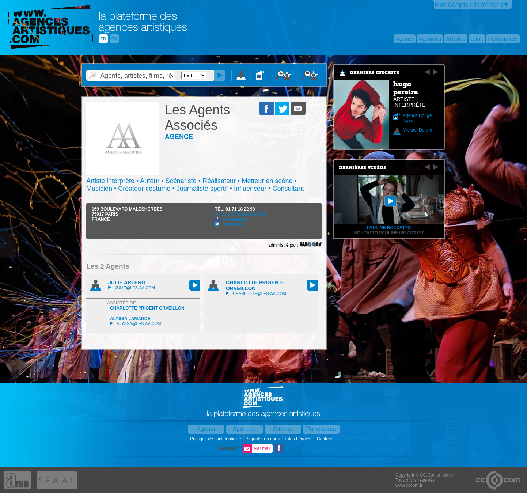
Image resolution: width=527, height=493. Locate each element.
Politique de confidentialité (216, 438)
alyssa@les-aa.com (135, 323)
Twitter (229, 224)
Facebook (231, 219)
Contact (325, 438)
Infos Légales (298, 438)
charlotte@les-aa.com (256, 293)
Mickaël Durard (417, 130)
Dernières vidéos (362, 167)
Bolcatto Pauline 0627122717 (389, 232)
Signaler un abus (264, 438)
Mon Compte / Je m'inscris (469, 4)
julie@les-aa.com (240, 214)
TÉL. (235, 209)
